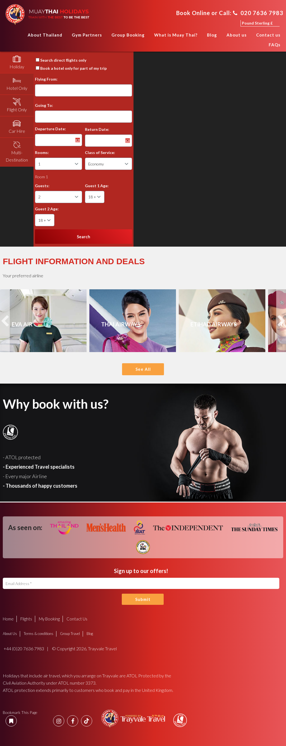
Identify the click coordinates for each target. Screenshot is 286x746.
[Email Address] (141, 583)
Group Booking (128, 34)
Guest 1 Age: (97, 185)
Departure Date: (50, 128)
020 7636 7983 (258, 12)
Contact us (268, 34)
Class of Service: (100, 152)
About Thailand (45, 34)
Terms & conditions (38, 633)
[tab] (17, 62)
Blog (212, 34)
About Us (10, 633)
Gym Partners (87, 34)
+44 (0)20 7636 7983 (23, 648)
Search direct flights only (63, 60)
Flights (26, 618)
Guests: (42, 185)
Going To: (44, 105)
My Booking (49, 618)
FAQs (274, 44)
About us (237, 34)
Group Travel (70, 633)
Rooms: (42, 152)
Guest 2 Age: (47, 208)
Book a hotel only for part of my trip (73, 68)
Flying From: (46, 79)
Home (17, 36)
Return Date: (97, 129)
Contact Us (76, 618)
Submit (143, 599)
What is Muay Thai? (175, 34)
